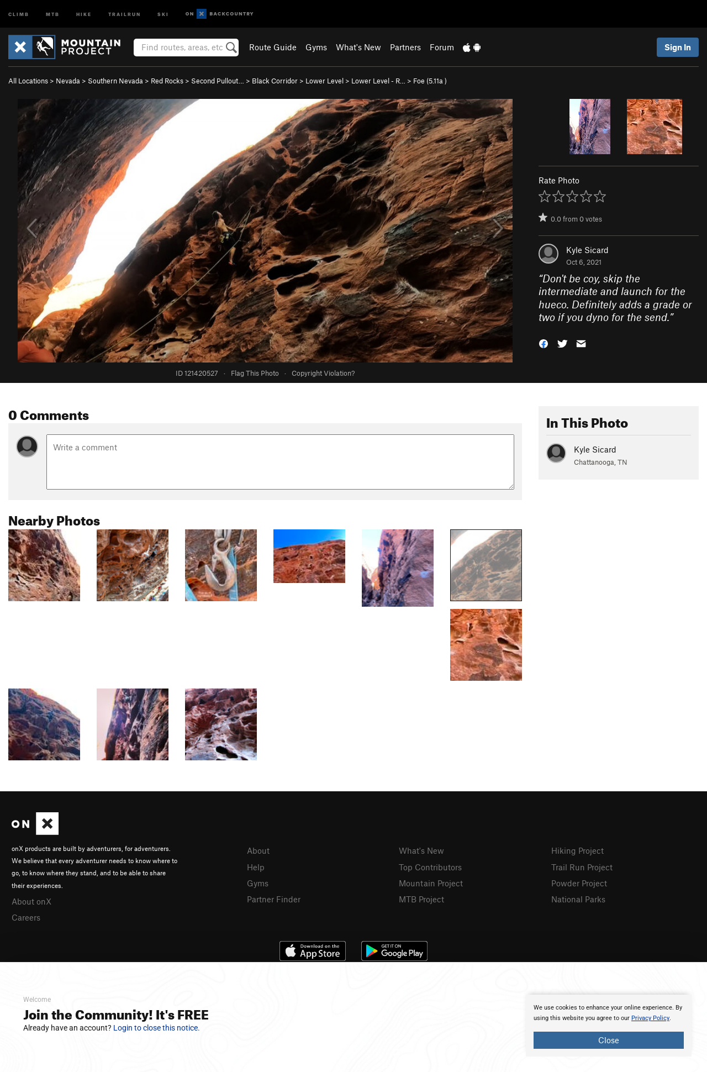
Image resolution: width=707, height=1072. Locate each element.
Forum (442, 47)
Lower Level (324, 80)
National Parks (578, 899)
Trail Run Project (582, 867)
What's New (358, 47)
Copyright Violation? (323, 373)
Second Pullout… (217, 80)
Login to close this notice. (156, 1027)
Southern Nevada (115, 80)
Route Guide (273, 47)
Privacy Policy (650, 1018)
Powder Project (579, 883)
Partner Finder (273, 899)
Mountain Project (431, 883)
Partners (405, 47)
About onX (31, 901)
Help (256, 867)
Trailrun (124, 13)
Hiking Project (577, 850)
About (258, 850)
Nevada (68, 80)
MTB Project (421, 899)
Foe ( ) (430, 80)
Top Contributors (430, 867)
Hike (84, 13)
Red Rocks (167, 80)
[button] (543, 343)
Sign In (677, 47)
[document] (609, 1025)
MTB (53, 13)
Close (608, 1040)
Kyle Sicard (587, 250)
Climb (18, 13)
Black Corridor (275, 80)
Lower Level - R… (378, 80)
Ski (163, 13)
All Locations (28, 80)
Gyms (316, 47)
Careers (26, 917)
